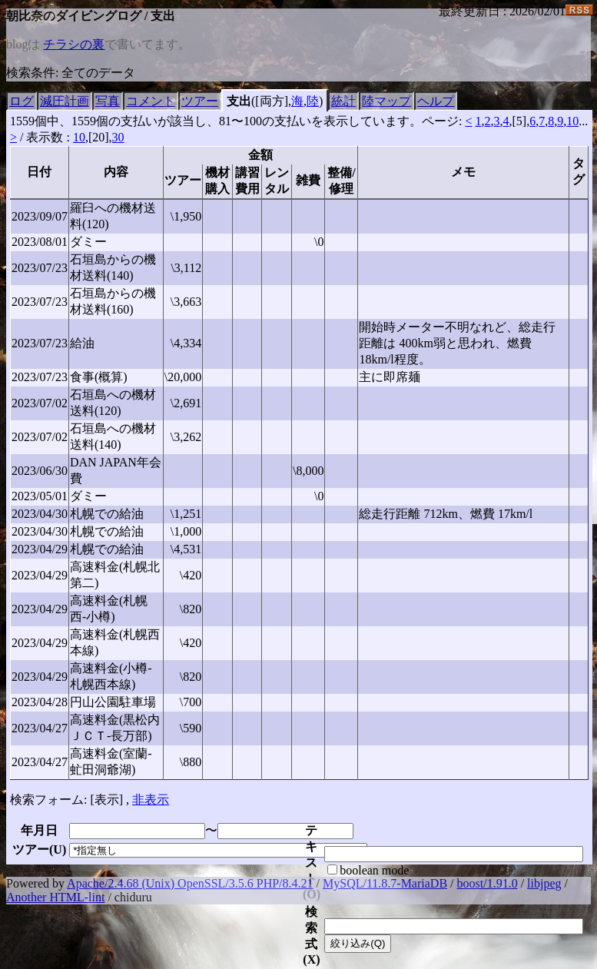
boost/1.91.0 (487, 883)
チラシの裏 (73, 44)
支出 (239, 101)
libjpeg (544, 883)
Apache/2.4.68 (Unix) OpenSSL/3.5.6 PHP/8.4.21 (190, 883)
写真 (107, 101)
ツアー (199, 101)
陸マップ (386, 101)
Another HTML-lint (55, 897)
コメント (150, 101)
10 (572, 121)
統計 (343, 101)
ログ (21, 101)
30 (118, 137)
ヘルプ (435, 101)
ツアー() (39, 849)
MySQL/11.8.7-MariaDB (385, 883)
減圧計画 (64, 101)
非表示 (150, 799)
